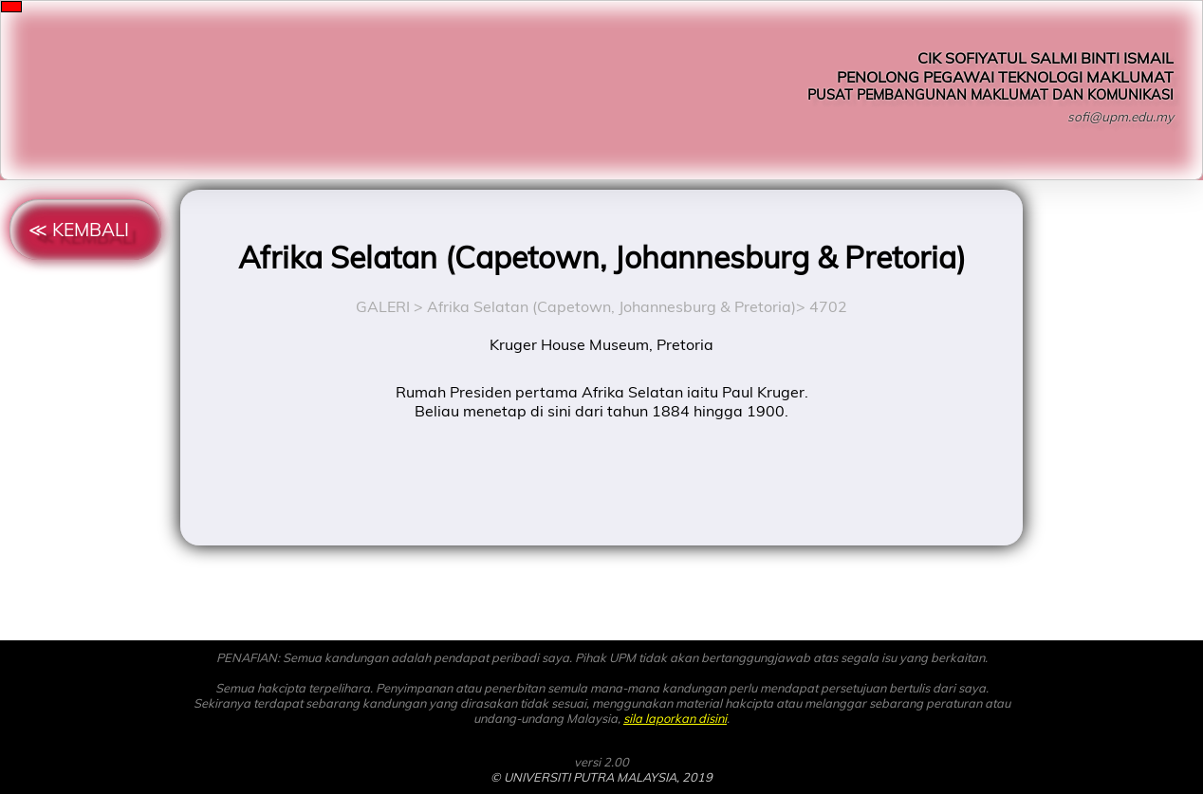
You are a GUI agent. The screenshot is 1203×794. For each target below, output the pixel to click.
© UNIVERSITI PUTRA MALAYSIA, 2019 (601, 777)
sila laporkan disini (675, 718)
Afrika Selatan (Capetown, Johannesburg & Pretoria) (611, 306)
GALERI (383, 306)
